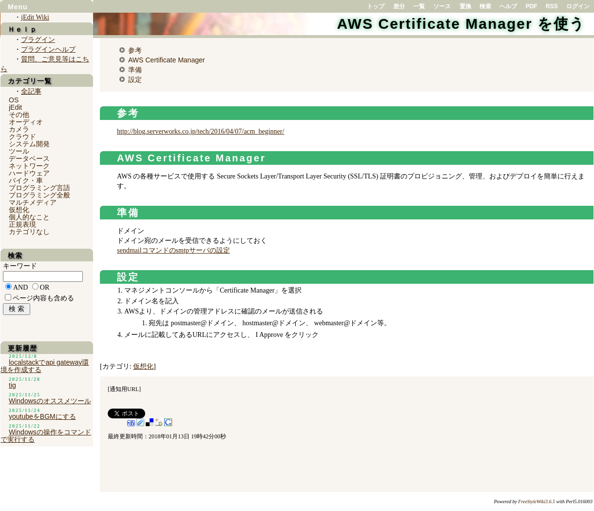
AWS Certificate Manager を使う (461, 24)
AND (20, 287)
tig (12, 385)
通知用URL (124, 389)
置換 (465, 6)
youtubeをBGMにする (42, 416)
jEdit (15, 107)
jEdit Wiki (35, 17)
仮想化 (143, 366)
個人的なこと (29, 217)
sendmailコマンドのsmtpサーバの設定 (173, 250)
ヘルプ (508, 6)
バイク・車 (26, 180)
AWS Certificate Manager (166, 60)
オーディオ (26, 122)
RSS (552, 6)
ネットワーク (29, 166)
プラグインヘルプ (48, 49)
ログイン (578, 6)
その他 (19, 114)
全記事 (31, 91)
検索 (485, 6)
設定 (135, 79)
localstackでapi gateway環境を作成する (44, 365)
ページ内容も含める (43, 298)
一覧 (419, 6)
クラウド (22, 136)
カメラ (19, 129)
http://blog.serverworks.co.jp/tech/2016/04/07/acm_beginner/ (200, 131)
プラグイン (38, 39)
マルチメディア (33, 202)
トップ (375, 6)
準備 (135, 70)
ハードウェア (29, 173)
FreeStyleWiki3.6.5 (536, 501)
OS (14, 100)
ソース (442, 6)
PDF (531, 6)
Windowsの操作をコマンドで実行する (45, 435)
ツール (19, 151)
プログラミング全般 (39, 195)
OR (44, 287)
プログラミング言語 (39, 188)
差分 (399, 6)
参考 (135, 50)
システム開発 (29, 144)
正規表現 (22, 224)
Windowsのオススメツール (50, 401)
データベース (29, 158)
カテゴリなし (29, 232)
